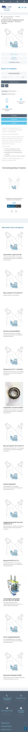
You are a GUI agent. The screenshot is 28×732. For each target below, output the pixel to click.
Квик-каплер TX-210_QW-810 (12, 293)
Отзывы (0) (14, 119)
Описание (14, 115)
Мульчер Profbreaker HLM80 (12, 675)
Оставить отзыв (14, 62)
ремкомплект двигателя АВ (12, 254)
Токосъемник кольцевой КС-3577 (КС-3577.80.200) (11, 599)
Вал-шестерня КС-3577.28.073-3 (13, 446)
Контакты (14, 123)
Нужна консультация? (14, 73)
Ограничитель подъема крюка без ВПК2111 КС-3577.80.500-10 (14, 199)
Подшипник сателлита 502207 (13, 407)
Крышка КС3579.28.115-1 (11, 560)
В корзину (11, 206)
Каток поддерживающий (11, 637)
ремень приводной (9, 484)
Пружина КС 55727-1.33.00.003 (13, 369)
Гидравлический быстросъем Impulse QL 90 (13, 523)
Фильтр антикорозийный (11, 331)
